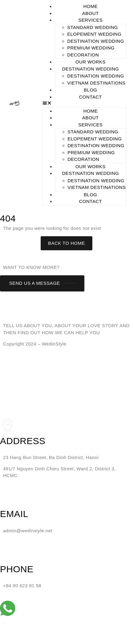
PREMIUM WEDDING (91, 47)
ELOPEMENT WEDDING (94, 34)
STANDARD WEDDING (92, 27)
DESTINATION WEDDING (95, 41)
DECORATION (83, 54)
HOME (90, 6)
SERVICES (90, 20)
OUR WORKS (91, 61)
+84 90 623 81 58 (22, 585)
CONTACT (90, 96)
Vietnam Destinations (96, 82)
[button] (84, 103)
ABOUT (90, 13)
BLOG (90, 89)
